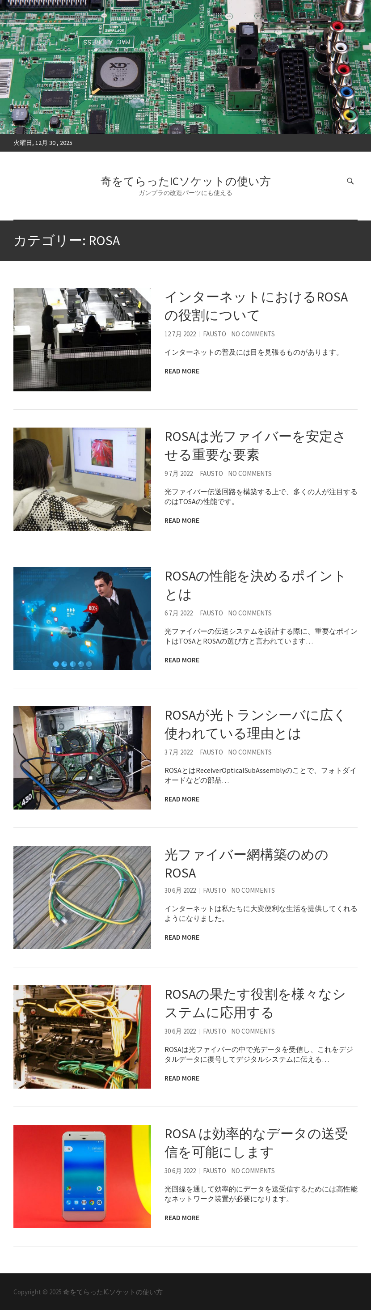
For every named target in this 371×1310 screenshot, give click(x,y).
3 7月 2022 (178, 752)
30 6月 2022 (180, 890)
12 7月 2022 (180, 334)
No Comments (253, 334)
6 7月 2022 (178, 613)
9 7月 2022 (178, 473)
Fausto (214, 334)
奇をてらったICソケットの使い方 (186, 181)
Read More (181, 370)
